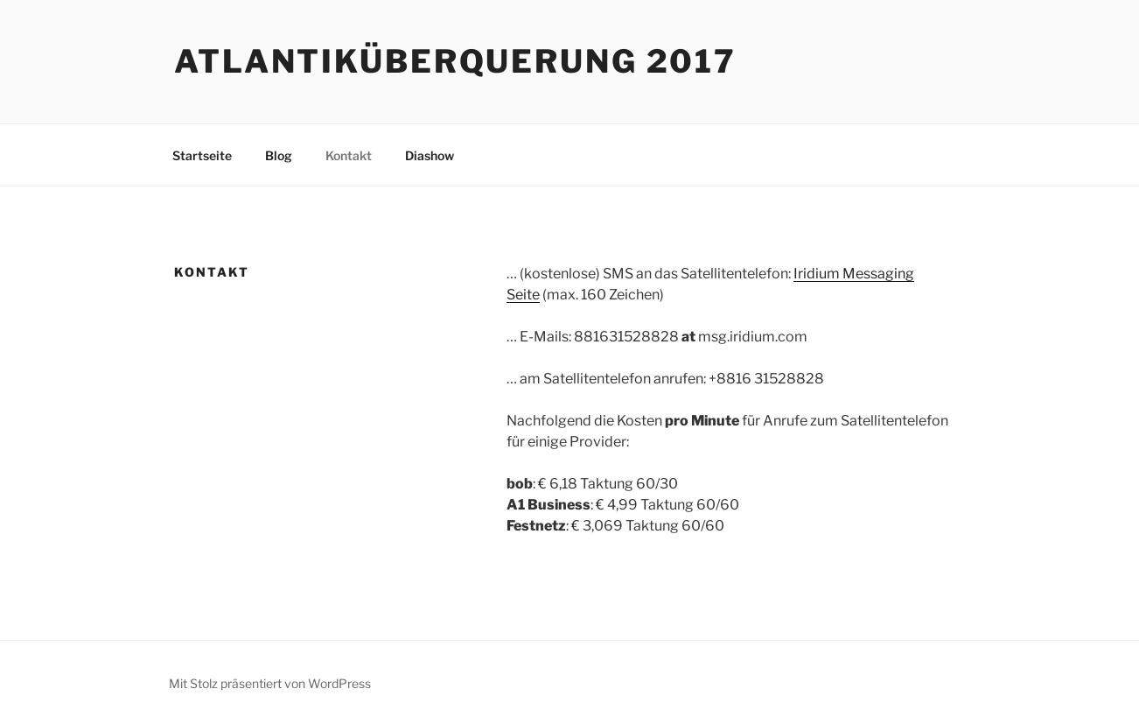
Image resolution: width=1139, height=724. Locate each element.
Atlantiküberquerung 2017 (455, 61)
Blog (278, 155)
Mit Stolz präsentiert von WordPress (270, 683)
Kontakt (348, 155)
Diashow (429, 155)
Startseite (202, 155)
